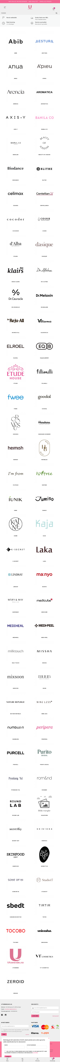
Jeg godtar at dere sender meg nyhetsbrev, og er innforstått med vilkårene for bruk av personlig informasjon (15, 1030)
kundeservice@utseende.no (11, 1009)
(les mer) (35, 1052)
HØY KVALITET (33, 1)
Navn (14, 1046)
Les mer (27, 1034)
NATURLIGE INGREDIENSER (18, 1)
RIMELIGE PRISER (45, 1)
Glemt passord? (55, 1016)
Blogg (50, 1044)
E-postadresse (37, 1046)
